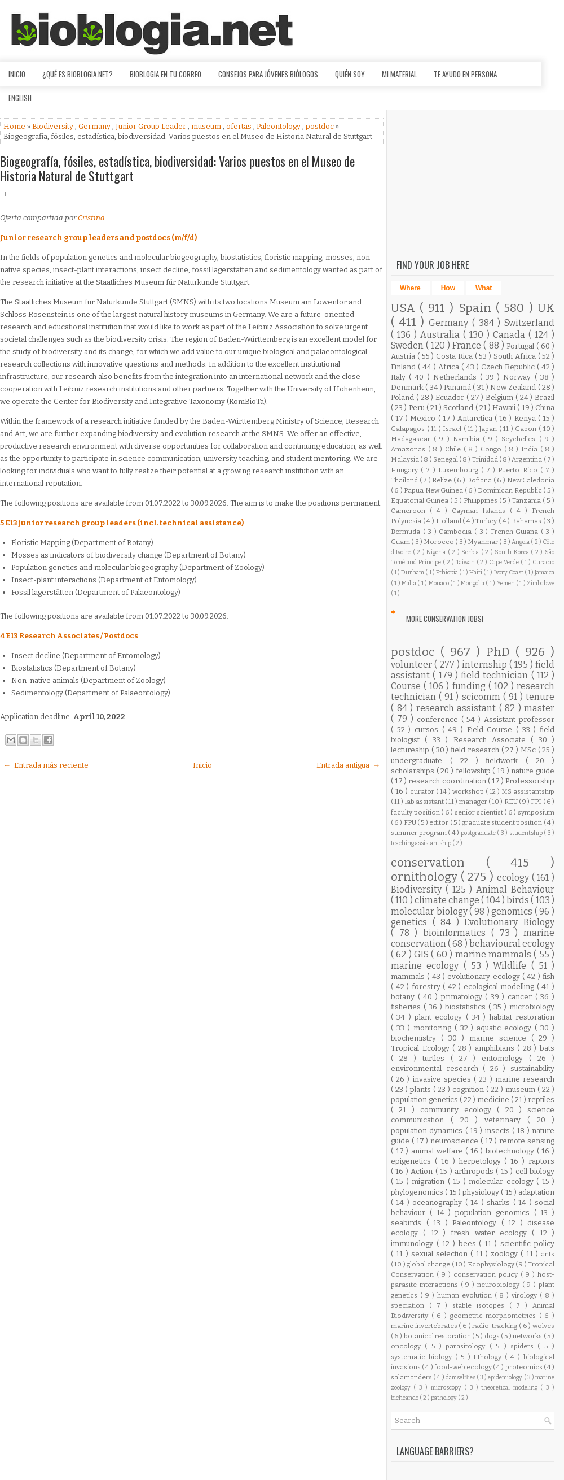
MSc (529, 750)
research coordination (447, 781)
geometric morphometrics (494, 1316)
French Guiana (516, 532)
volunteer (412, 664)
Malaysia (405, 459)
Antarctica (476, 418)
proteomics (524, 1367)
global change (429, 1264)
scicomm (482, 696)
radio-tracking (495, 1326)
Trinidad (485, 459)
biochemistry (416, 1038)
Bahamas (527, 521)
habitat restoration (522, 1017)
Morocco (439, 542)
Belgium (500, 397)
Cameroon (410, 511)
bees (469, 1243)
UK (545, 308)
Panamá (458, 387)
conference (439, 719)
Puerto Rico (519, 470)
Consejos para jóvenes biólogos (268, 74)
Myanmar (483, 542)
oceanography (438, 1202)
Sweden (408, 345)
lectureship (411, 750)
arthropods (475, 1171)
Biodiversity (53, 126)
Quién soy (350, 74)
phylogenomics (418, 1192)
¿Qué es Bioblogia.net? (77, 74)
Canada (510, 334)
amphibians (496, 1048)
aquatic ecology (506, 1028)
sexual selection (441, 1254)
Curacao (543, 562)
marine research (524, 1079)
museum (207, 126)
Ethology (489, 1357)
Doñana (479, 480)
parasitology (467, 1346)
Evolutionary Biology (509, 922)
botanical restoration (438, 1336)
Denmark (408, 387)
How (448, 288)
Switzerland (529, 322)
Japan (489, 429)
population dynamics (428, 1130)
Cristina (91, 218)
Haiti (476, 572)
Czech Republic (509, 367)
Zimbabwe (540, 583)
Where (410, 288)
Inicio (16, 74)
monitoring (434, 1028)
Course (407, 686)
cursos (428, 729)
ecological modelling (500, 986)
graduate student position (503, 822)
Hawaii (504, 407)
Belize (442, 480)
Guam (401, 542)
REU (511, 802)
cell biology (534, 1171)
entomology (505, 1058)
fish (548, 976)
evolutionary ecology (484, 976)
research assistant (457, 708)
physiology (481, 1192)
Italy (400, 377)
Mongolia (473, 583)
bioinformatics (457, 933)
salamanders (412, 1377)
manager (473, 802)
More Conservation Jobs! (444, 618)
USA (405, 308)
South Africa (515, 356)
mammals (409, 976)
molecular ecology (502, 1181)
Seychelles (520, 439)
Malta (409, 583)
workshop (469, 791)
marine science (500, 1038)
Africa (449, 367)
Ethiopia (447, 572)
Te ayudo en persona (465, 74)
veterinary (505, 1120)
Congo (492, 449)
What (483, 288)
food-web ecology (463, 1367)
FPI (537, 802)
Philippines (481, 500)
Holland (449, 521)
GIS (422, 954)
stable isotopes (480, 1305)
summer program (419, 833)
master (539, 708)
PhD (500, 652)
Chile (454, 449)
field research (476, 750)
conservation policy (487, 1274)
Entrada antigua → (348, 765)
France (467, 345)
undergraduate (420, 760)
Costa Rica (455, 356)
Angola (521, 542)
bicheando (405, 1397)
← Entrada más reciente (46, 765)
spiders (523, 1346)
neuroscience (455, 1141)
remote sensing (526, 1141)
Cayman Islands (481, 511)
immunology (414, 1243)
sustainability (532, 1068)
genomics (513, 911)
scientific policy (527, 1243)
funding (470, 686)
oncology (408, 1346)
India (530, 449)
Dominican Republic (510, 490)
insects (498, 1130)
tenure (540, 696)
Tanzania (527, 500)
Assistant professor (519, 719)
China (544, 407)
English (20, 97)
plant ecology (440, 1017)
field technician (496, 675)
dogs (492, 1336)
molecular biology (430, 911)
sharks (500, 1202)
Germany (95, 126)
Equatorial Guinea (420, 500)
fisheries (407, 1007)
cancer (521, 997)
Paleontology (279, 126)
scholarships (414, 771)
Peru (417, 407)
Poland (403, 397)
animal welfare (438, 1151)
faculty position (416, 812)
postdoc (321, 126)
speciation (410, 1305)
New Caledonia (531, 480)
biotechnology (511, 1151)
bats (547, 1048)
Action (423, 1171)
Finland (404, 367)
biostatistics (466, 1007)
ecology (514, 877)
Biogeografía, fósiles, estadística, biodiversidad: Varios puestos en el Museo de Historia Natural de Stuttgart (177, 168)
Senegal (446, 459)
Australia (441, 334)
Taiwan (466, 562)
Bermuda (407, 532)
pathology (444, 1397)
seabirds (408, 1222)
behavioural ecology (511, 943)
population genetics (425, 1099)
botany (404, 997)
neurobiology (499, 1285)
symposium (536, 812)
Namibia (468, 439)
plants (421, 1089)
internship (485, 664)
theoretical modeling (510, 1387)
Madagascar (412, 439)
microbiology (531, 1007)
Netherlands (456, 377)
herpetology (482, 1161)
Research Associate (492, 739)
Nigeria (437, 552)
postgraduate (479, 833)
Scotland (459, 407)
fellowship (474, 771)
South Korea (513, 552)
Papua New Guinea (434, 490)
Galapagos (409, 429)
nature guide (532, 771)
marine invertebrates (425, 1326)
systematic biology (423, 1357)
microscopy (447, 1387)
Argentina (527, 459)
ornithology (426, 877)
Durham (413, 572)
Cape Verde (505, 562)
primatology (463, 997)
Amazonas (409, 449)
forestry (427, 986)
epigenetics (413, 1161)
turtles (436, 1058)
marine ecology (427, 965)
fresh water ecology (491, 1233)
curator (423, 791)
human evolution (466, 1295)
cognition (469, 1089)
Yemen (506, 583)
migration (429, 1181)
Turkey (487, 521)
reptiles (541, 1099)
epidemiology (505, 1377)
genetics (412, 922)
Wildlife (512, 965)
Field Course (491, 729)
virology (526, 1295)
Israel (453, 429)
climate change (448, 900)
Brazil (544, 397)
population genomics (494, 1212)
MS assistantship (527, 791)
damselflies (461, 1377)
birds (518, 900)
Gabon (527, 429)
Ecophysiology (491, 1264)
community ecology (458, 1109)
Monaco (439, 583)
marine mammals (494, 954)
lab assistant (425, 802)
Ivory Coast (509, 572)
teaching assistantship (421, 843)
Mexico (424, 418)
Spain (477, 308)
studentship (526, 833)
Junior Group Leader (152, 126)
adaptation (536, 1192)
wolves (543, 1326)
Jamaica (544, 572)
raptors (541, 1161)
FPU (410, 822)
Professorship (529, 781)
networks (528, 1336)
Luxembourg (459, 470)
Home (15, 126)
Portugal (521, 346)
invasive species (443, 1079)
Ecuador (450, 397)
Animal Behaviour (515, 889)
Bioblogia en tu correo (165, 74)
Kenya (526, 418)
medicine (494, 1099)
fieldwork (506, 760)
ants (547, 1254)
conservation (438, 863)
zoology (506, 1254)
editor (439, 822)
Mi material (399, 74)
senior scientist (479, 812)
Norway (518, 377)
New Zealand (514, 387)
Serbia (471, 552)
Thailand (405, 480)
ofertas (239, 126)
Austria (404, 356)
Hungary (406, 470)
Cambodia (456, 532)
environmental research (437, 1068)
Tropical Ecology (421, 1048)
